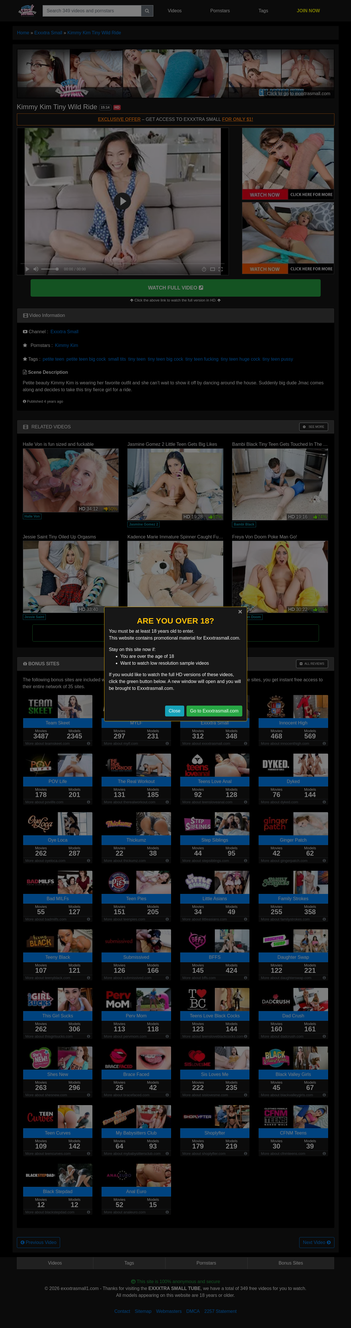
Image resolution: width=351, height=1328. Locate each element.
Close (175, 710)
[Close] (240, 612)
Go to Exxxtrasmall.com (214, 710)
